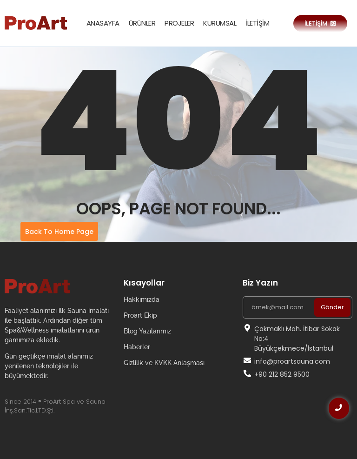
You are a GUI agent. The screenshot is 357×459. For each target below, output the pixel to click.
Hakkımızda (141, 299)
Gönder (332, 307)
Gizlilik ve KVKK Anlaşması (164, 362)
